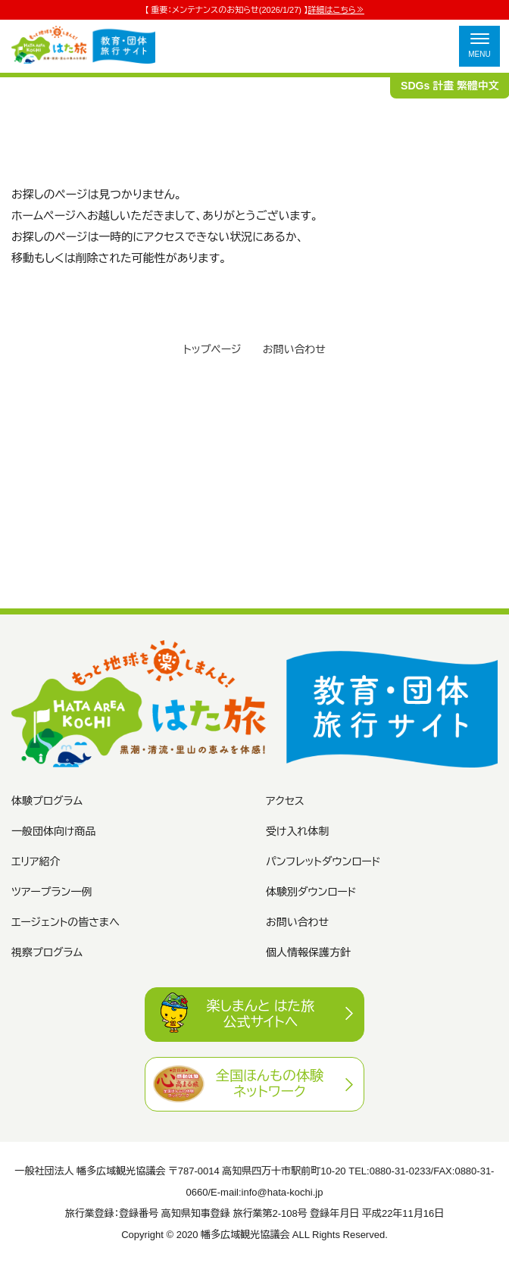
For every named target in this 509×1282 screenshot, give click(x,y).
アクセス (285, 801)
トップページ (212, 349)
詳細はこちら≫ (336, 9)
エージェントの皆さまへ (65, 922)
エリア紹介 (36, 861)
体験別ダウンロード (311, 892)
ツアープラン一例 (51, 892)
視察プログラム (47, 952)
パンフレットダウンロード (323, 861)
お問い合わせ (294, 349)
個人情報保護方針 (308, 952)
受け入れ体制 (297, 831)
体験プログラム (47, 801)
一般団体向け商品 (53, 831)
